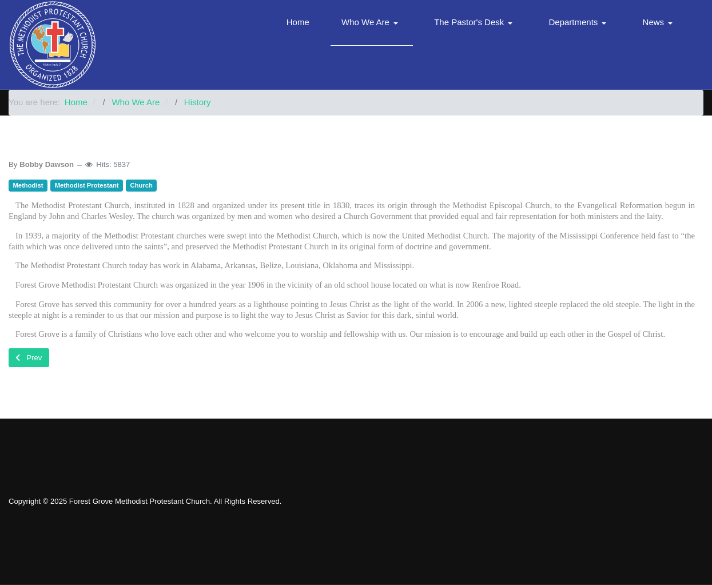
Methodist (28, 185)
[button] (371, 23)
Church (141, 185)
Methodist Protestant (87, 185)
